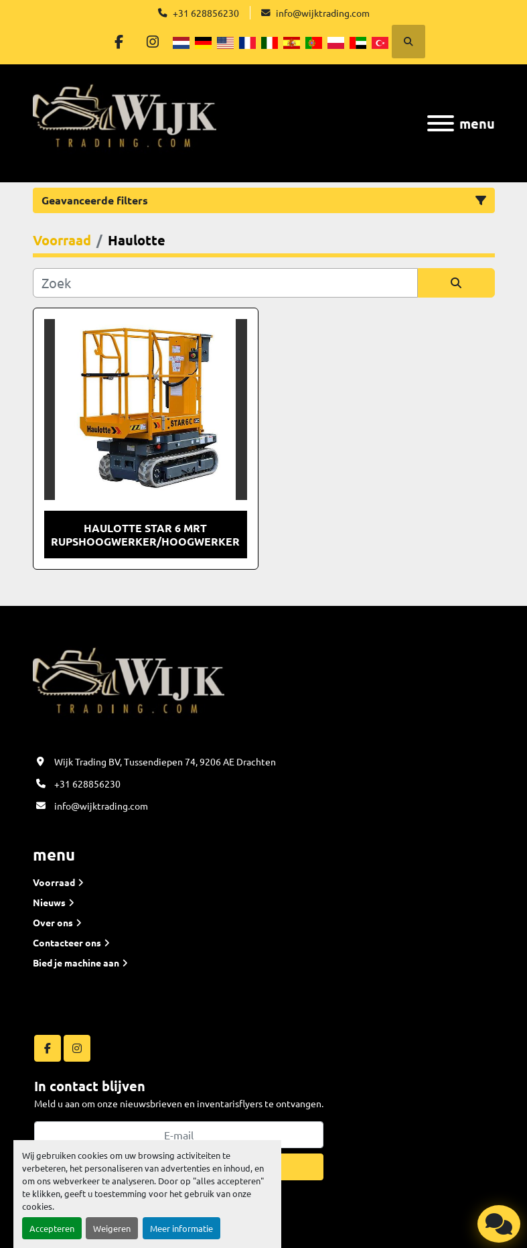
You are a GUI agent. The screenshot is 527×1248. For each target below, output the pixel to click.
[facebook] (118, 41)
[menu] (440, 123)
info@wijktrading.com (323, 13)
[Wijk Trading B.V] (128, 687)
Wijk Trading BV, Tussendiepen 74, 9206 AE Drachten (165, 761)
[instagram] (152, 41)
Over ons (53, 922)
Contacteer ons (67, 942)
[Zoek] (225, 283)
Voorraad (54, 882)
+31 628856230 (206, 13)
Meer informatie (181, 1228)
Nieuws (49, 902)
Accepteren (51, 1228)
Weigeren (112, 1228)
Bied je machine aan (76, 962)
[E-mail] (178, 1134)
